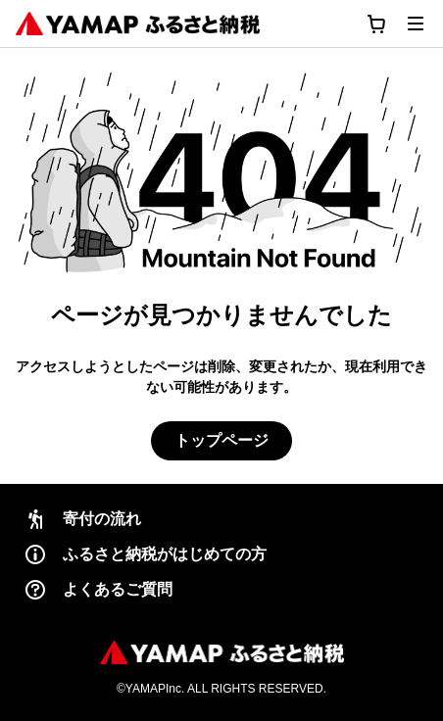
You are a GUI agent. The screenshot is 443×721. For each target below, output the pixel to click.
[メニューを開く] (415, 23)
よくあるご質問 (98, 589)
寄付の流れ (82, 519)
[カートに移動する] (376, 23)
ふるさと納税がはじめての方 (145, 554)
